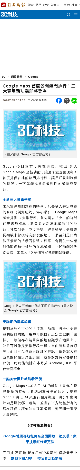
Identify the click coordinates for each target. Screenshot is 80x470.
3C (3, 76)
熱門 (39, 5)
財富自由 (56, 5)
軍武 (67, 5)
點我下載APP (22, 458)
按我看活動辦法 (49, 458)
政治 (46, 5)
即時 (31, 5)
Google (33, 76)
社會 (74, 5)
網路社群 (17, 76)
